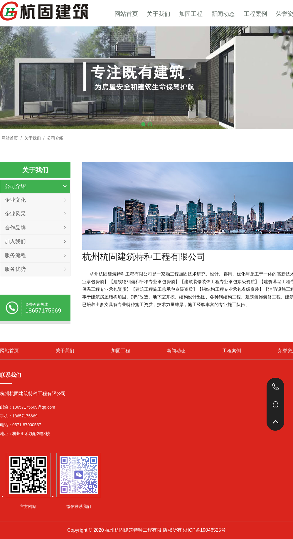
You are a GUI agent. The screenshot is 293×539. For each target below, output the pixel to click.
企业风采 (15, 214)
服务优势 (15, 269)
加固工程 (191, 14)
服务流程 (15, 255)
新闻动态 (223, 14)
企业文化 (15, 200)
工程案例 (255, 14)
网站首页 (126, 14)
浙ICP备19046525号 (204, 530)
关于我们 (158, 14)
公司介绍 (54, 138)
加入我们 (15, 241)
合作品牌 (15, 228)
